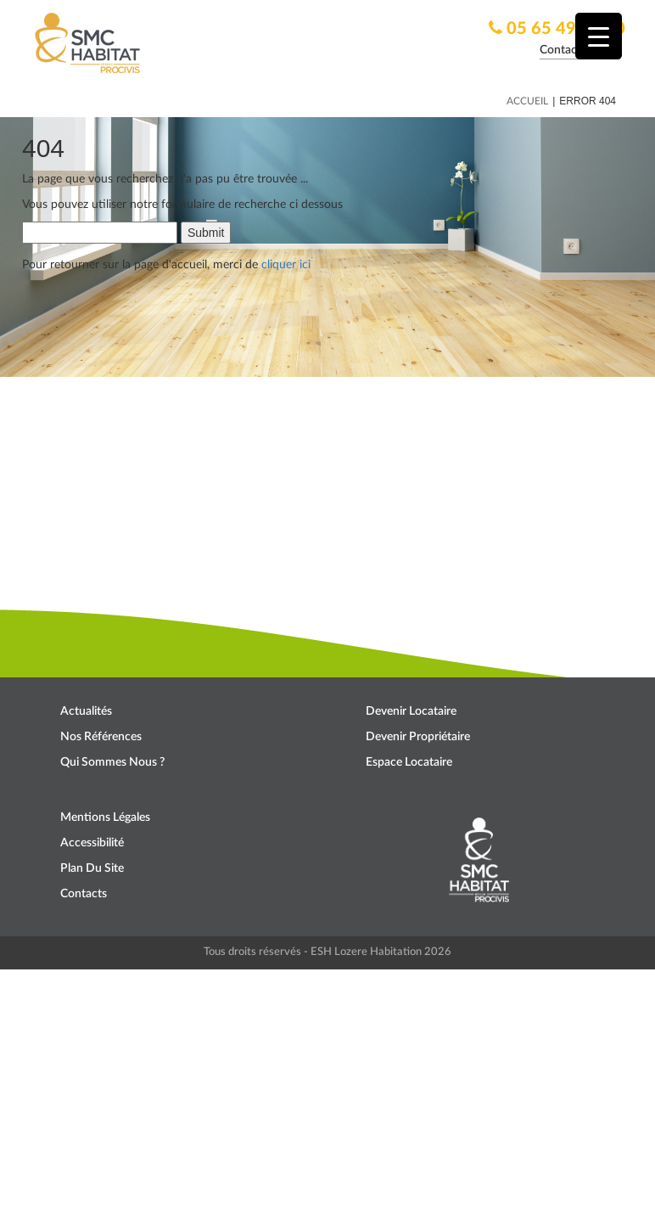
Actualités (86, 711)
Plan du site (92, 868)
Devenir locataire (411, 711)
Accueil (527, 101)
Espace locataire (409, 762)
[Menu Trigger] (598, 36)
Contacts (83, 894)
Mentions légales (105, 817)
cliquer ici (286, 265)
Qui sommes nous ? (112, 762)
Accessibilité (92, 843)
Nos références (101, 737)
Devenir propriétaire (418, 737)
